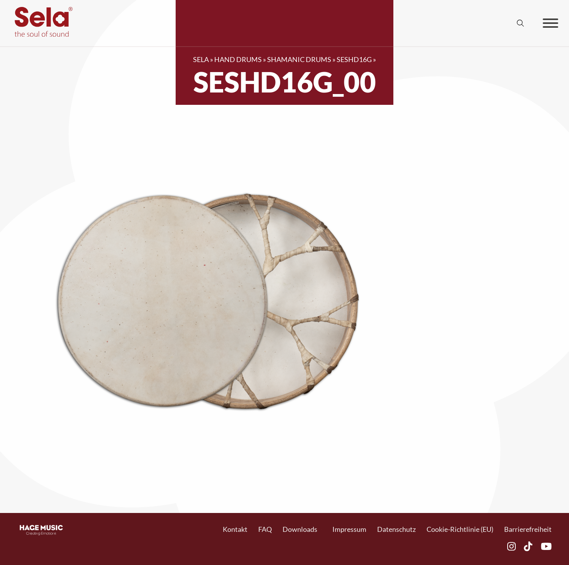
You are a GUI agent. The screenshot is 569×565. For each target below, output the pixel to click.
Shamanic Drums (299, 59)
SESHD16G (354, 59)
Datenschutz (396, 529)
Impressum (349, 529)
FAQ (265, 529)
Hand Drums (238, 59)
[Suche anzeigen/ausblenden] (520, 23)
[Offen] (550, 23)
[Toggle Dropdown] (321, 529)
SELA (201, 59)
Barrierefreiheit (528, 529)
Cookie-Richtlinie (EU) (460, 529)
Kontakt (235, 529)
